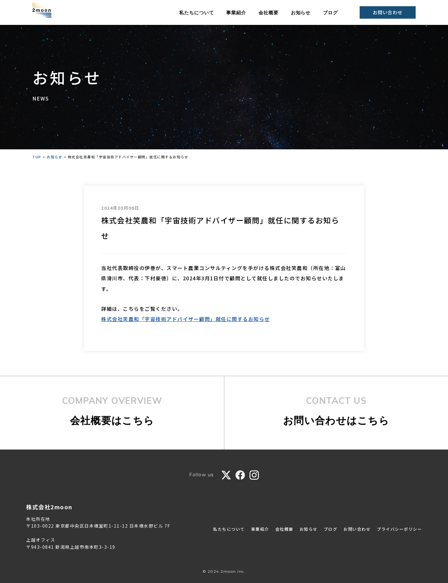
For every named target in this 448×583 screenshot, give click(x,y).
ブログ (330, 13)
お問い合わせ (387, 12)
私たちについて (196, 13)
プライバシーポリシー (398, 529)
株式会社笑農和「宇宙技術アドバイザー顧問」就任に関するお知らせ (185, 319)
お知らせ (301, 13)
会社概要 (268, 13)
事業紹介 (236, 13)
